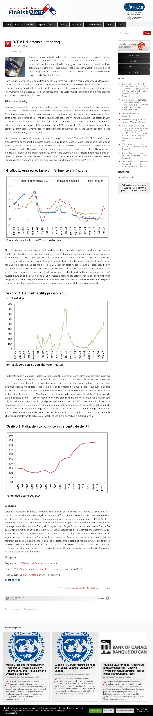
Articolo (18, 52)
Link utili (133, 67)
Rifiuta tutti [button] (108, 711)
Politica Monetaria (24, 24)
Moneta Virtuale (98, 598)
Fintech (109, 24)
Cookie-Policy (142, 709)
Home (8, 24)
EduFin (121, 24)
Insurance (76, 24)
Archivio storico (128, 177)
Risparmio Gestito (46, 24)
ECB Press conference (31, 563)
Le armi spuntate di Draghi (32, 575)
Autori (133, 61)
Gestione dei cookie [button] (125, 711)
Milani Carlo (90, 588)
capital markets (78, 588)
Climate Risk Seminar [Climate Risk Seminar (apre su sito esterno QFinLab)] (130, 113)
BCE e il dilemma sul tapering (39, 44)
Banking (63, 24)
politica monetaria (103, 588)
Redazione (134, 55)
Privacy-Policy (142, 712)
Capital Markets (93, 24)
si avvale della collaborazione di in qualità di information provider (133, 187)
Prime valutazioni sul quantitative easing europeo (43, 569)
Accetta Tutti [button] (95, 711)
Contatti (133, 72)
